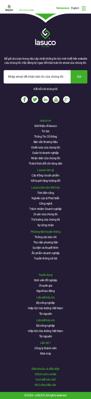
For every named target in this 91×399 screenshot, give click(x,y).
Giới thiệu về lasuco (45, 126)
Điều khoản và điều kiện (45, 369)
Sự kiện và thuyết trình (45, 247)
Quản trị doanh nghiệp (45, 153)
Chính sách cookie (45, 374)
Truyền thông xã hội (45, 258)
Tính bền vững (45, 193)
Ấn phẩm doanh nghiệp (46, 253)
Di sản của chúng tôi (45, 214)
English (75, 8)
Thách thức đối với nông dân (45, 163)
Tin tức (45, 131)
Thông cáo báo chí (45, 237)
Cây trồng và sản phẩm (45, 175)
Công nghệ (45, 203)
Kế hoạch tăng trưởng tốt (45, 181)
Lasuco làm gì (45, 170)
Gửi (79, 76)
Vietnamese (62, 8)
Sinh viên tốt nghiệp (45, 280)
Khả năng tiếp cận (45, 385)
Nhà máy (45, 353)
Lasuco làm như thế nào (45, 187)
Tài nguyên (45, 314)
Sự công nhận (45, 225)
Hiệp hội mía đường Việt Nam (45, 308)
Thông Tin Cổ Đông (45, 136)
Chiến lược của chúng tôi (45, 147)
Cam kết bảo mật (45, 379)
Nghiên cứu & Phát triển (45, 198)
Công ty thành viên (45, 348)
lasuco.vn (45, 120)
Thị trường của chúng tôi (45, 219)
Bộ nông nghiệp (45, 303)
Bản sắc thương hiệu (45, 142)
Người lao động (45, 291)
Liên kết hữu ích (45, 297)
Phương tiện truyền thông (46, 231)
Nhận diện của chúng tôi (45, 158)
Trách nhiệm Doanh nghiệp (45, 209)
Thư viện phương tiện (45, 242)
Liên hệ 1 (45, 343)
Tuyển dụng (46, 275)
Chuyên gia (45, 285)
